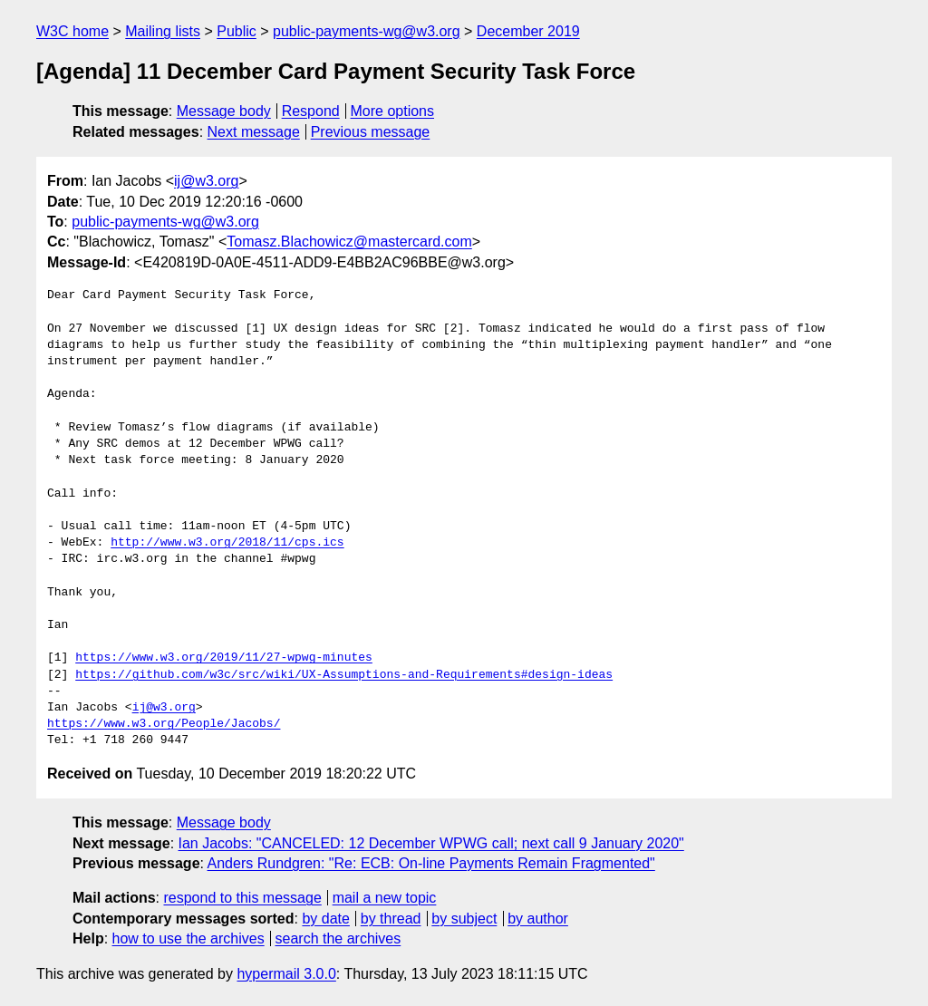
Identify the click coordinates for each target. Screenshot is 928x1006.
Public (236, 31)
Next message (254, 132)
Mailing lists (162, 31)
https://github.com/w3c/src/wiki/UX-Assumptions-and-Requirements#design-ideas (344, 675)
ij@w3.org (206, 181)
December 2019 (528, 31)
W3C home (72, 31)
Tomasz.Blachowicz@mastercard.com (349, 241)
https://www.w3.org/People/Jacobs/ (163, 724)
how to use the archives (188, 938)
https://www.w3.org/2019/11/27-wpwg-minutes (223, 658)
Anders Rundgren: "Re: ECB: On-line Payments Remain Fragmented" (431, 863)
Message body (224, 111)
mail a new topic (385, 897)
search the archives (338, 938)
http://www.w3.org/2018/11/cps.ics (227, 543)
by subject (464, 918)
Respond (311, 111)
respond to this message (242, 897)
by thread (391, 918)
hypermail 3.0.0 (286, 974)
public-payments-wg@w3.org (366, 31)
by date (325, 918)
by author (538, 918)
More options (393, 111)
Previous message (370, 132)
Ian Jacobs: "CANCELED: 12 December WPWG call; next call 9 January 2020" (431, 843)
